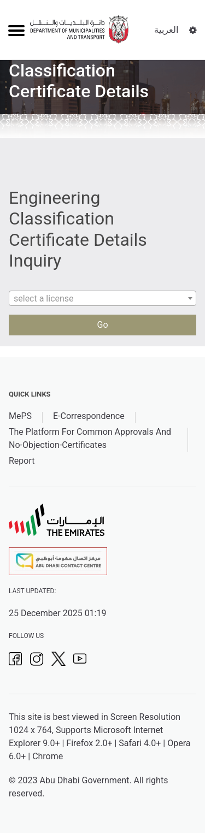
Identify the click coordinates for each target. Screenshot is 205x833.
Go (102, 325)
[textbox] (102, 298)
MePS (20, 416)
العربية (166, 30)
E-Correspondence (89, 416)
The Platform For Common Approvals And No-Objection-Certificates (90, 438)
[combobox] (102, 298)
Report (22, 461)
